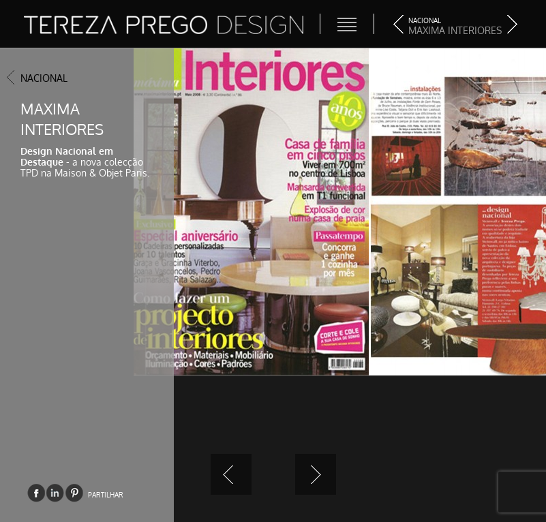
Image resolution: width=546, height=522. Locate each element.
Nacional (43, 78)
